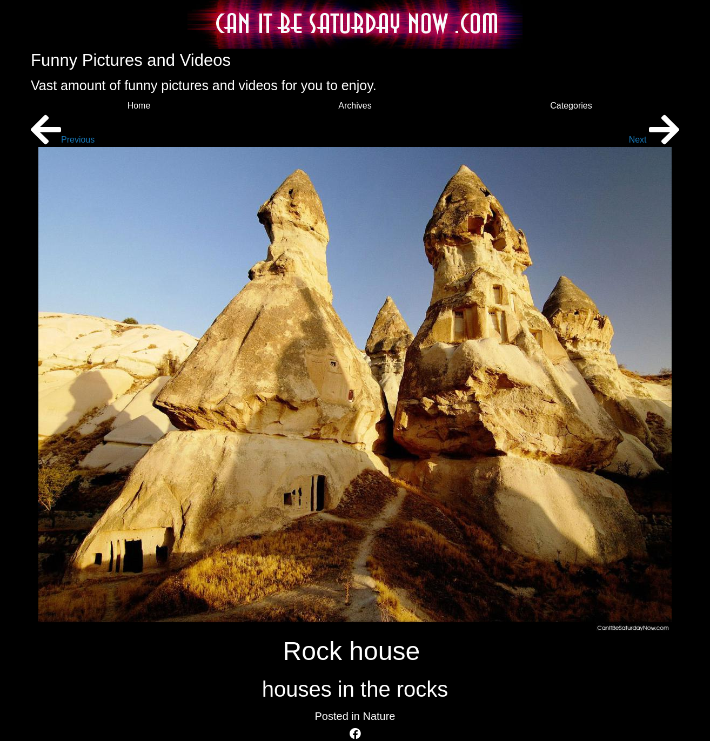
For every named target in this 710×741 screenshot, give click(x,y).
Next (654, 139)
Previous (63, 139)
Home (139, 105)
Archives (354, 105)
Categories (571, 105)
